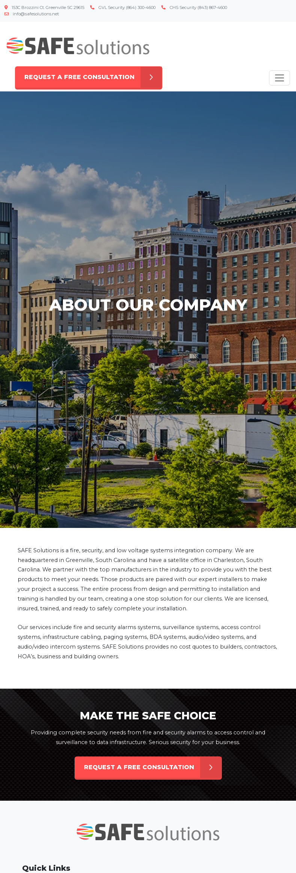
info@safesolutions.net (31, 13)
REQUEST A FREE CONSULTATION (93, 77)
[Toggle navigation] (279, 77)
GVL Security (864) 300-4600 (122, 7)
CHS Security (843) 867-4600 (194, 7)
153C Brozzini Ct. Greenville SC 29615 (44, 7)
